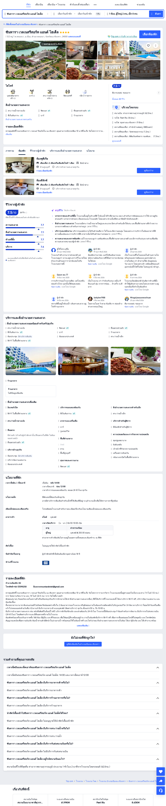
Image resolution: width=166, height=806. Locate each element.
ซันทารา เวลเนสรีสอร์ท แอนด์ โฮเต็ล (32, 32)
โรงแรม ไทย (91, 781)
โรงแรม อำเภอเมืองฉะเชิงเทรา (112, 781)
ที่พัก (28, 4)
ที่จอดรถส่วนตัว (117, 328)
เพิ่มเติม (9, 134)
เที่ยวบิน (39, 4)
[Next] (159, 360)
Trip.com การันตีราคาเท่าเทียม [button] (124, 36)
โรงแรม (79, 781)
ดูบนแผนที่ (116, 141)
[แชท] (160, 790)
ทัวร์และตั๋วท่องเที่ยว (79, 4)
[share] (160, 781)
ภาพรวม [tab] (10, 151)
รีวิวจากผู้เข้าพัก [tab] (37, 151)
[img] (36, 60)
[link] (121, 4)
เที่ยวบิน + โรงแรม (56, 4)
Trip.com (69, 781)
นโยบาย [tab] (90, 151)
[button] (95, 4)
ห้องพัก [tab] (21, 151)
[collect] (160, 771)
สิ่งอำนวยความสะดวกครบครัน (19, 119)
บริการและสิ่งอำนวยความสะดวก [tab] (66, 151)
